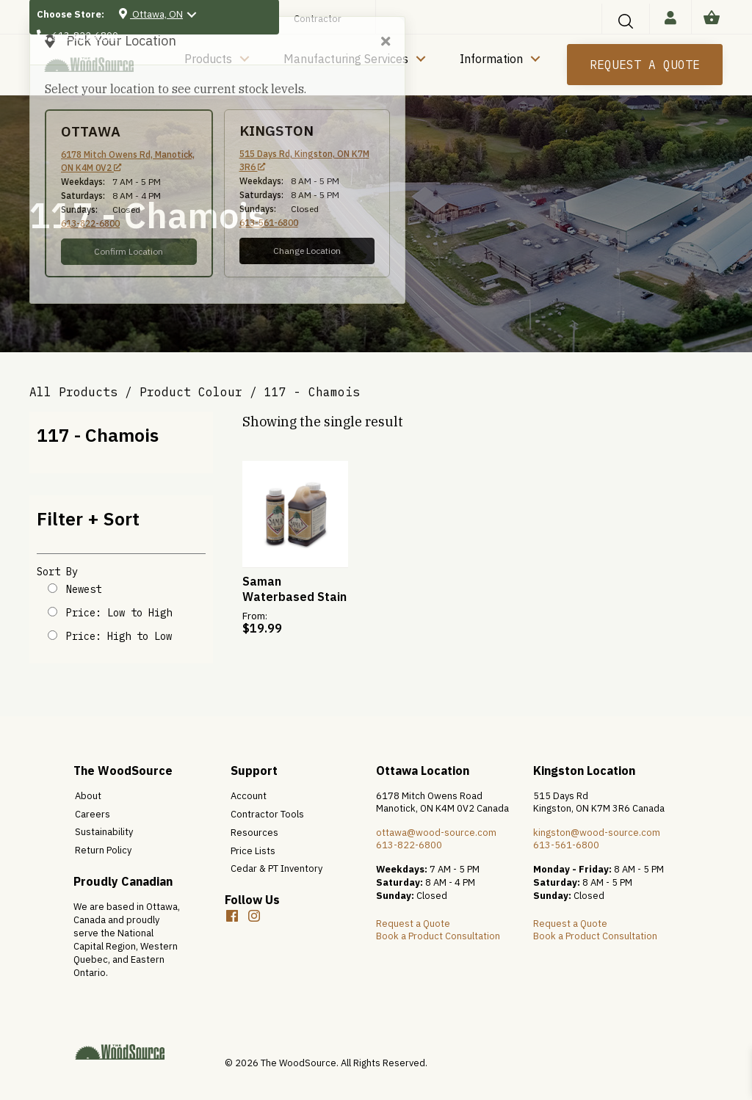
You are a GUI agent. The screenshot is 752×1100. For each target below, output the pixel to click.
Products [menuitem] (208, 58)
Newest (83, 589)
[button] (625, 21)
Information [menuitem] (491, 58)
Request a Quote (413, 923)
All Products (73, 392)
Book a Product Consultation (438, 936)
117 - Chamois (98, 435)
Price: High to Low (119, 636)
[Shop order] (52, 588)
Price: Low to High (119, 612)
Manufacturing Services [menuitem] (345, 58)
